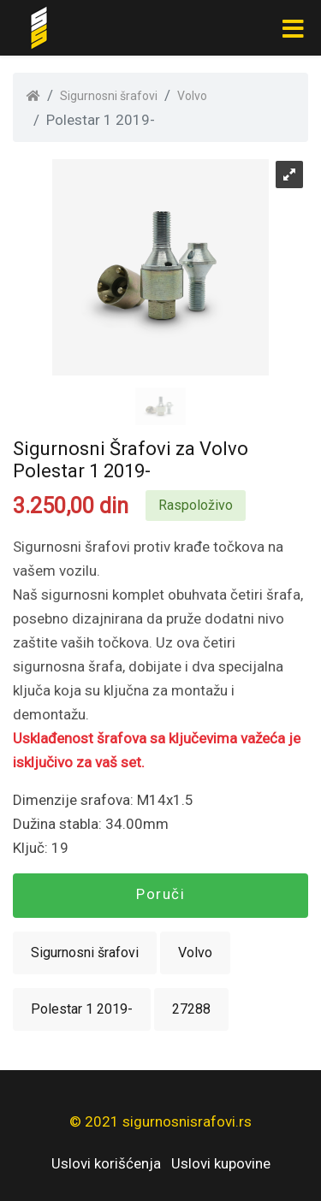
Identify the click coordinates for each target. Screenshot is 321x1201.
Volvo (192, 96)
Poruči (160, 893)
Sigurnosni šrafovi (109, 96)
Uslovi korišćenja (106, 1163)
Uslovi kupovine (220, 1163)
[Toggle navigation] (293, 28)
